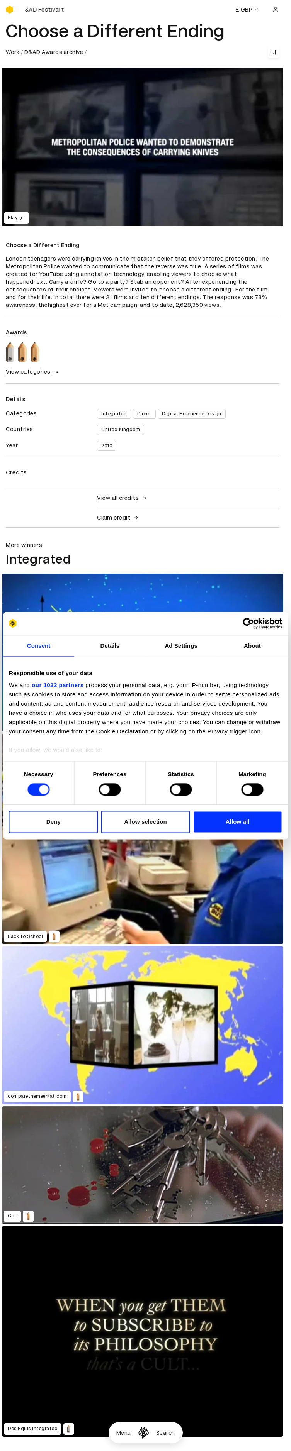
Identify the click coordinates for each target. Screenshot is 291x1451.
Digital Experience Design (191, 414)
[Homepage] (143, 1432)
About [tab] (252, 645)
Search (165, 1433)
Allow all (238, 821)
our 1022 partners (57, 685)
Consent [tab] (39, 645)
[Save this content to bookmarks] (273, 52)
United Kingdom (120, 429)
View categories (33, 372)
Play (16, 218)
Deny (53, 821)
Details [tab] (109, 645)
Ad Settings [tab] (181, 645)
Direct (144, 414)
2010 (106, 446)
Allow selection (145, 821)
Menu (123, 1433)
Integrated (114, 414)
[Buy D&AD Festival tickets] (44, 10)
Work (12, 52)
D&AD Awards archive (53, 52)
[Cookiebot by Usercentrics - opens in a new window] (248, 623)
